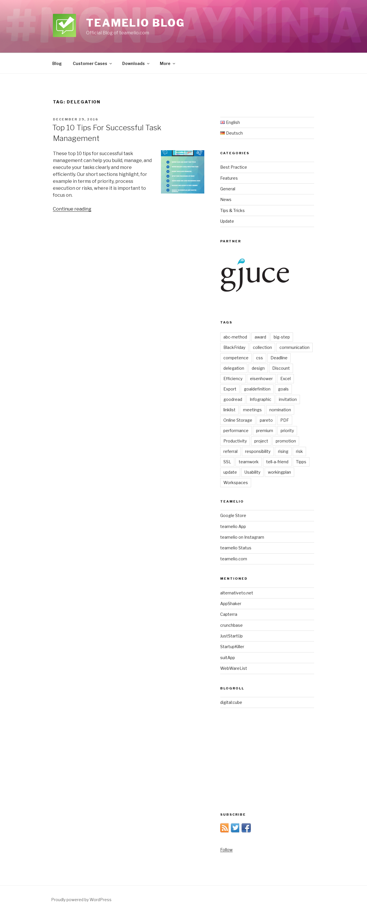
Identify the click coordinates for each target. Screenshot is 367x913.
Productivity (235, 440)
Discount (281, 368)
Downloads (136, 63)
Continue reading (72, 209)
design (258, 368)
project (261, 440)
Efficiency (232, 378)
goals (283, 388)
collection (262, 347)
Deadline (279, 357)
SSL (227, 461)
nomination (280, 409)
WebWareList (233, 668)
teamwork (249, 461)
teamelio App (233, 526)
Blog (57, 63)
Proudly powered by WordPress (81, 899)
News (225, 199)
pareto (266, 420)
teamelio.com (233, 558)
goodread (232, 399)
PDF (284, 420)
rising (283, 451)
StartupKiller (232, 646)
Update (227, 221)
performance (236, 430)
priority (287, 430)
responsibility (257, 451)
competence (236, 357)
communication (294, 347)
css (259, 357)
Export (229, 388)
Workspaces (235, 482)
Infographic (260, 399)
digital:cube (231, 702)
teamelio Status (235, 547)
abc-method (235, 336)
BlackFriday (234, 347)
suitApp (227, 657)
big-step (282, 336)
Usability (252, 472)
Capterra (228, 614)
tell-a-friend (277, 461)
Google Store (233, 515)
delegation (233, 368)
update (230, 472)
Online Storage (237, 420)
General (227, 188)
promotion (286, 440)
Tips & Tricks (232, 210)
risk (299, 451)
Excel (285, 378)
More (168, 63)
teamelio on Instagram (242, 537)
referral (230, 451)
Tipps (301, 461)
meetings (252, 409)
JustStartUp (231, 635)
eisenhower (261, 378)
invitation (288, 399)
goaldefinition (257, 388)
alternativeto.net (236, 592)
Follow (226, 849)
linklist (229, 409)
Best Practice (233, 167)
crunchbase (231, 625)
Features (229, 178)
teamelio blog (135, 22)
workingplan (279, 472)
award (260, 336)
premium (264, 430)
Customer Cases (93, 63)
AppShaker (230, 603)
